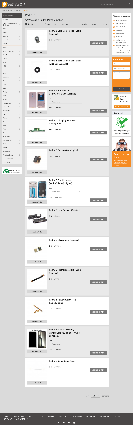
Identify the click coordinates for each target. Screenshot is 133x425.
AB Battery (22, 419)
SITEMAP (8, 419)
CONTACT (63, 416)
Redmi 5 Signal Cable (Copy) (62, 361)
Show (47, 24)
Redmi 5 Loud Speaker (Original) (64, 210)
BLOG (117, 416)
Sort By (84, 24)
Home (3, 10)
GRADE (51, 416)
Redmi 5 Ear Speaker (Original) (63, 150)
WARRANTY (104, 416)
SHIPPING (77, 416)
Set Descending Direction (107, 24)
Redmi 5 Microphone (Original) (64, 240)
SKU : (51, 40)
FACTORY (32, 416)
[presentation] (122, 82)
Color (50, 98)
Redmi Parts (18, 10)
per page (66, 24)
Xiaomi (10, 10)
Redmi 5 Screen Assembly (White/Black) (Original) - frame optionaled (64, 332)
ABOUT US (19, 416)
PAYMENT (90, 416)
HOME (7, 416)
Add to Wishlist (37, 53)
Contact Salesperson (121, 106)
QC (42, 416)
